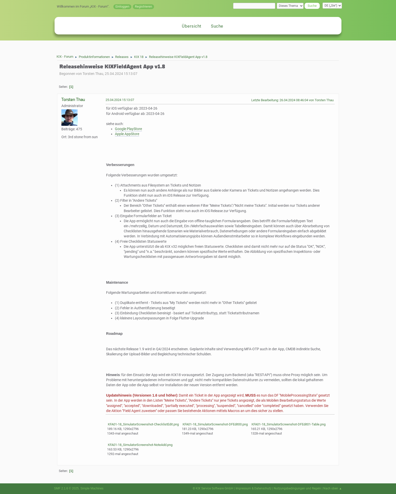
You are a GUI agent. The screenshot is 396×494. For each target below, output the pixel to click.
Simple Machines (91, 488)
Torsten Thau (73, 99)
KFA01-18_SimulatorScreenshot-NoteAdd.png (139, 445)
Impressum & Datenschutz (253, 488)
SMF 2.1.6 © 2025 (66, 488)
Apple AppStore (127, 134)
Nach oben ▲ (332, 488)
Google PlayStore (128, 129)
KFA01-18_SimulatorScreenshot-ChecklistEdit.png (143, 424)
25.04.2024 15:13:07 (120, 100)
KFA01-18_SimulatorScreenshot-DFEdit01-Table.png (288, 424)
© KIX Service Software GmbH (213, 488)
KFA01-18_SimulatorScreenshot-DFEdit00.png (215, 424)
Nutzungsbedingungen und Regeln (297, 488)
